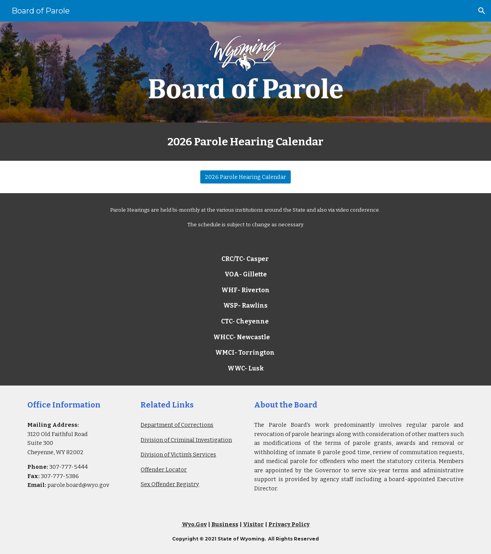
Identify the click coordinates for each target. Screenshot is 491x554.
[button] (482, 11)
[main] (245, 142)
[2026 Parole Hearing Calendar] (245, 177)
